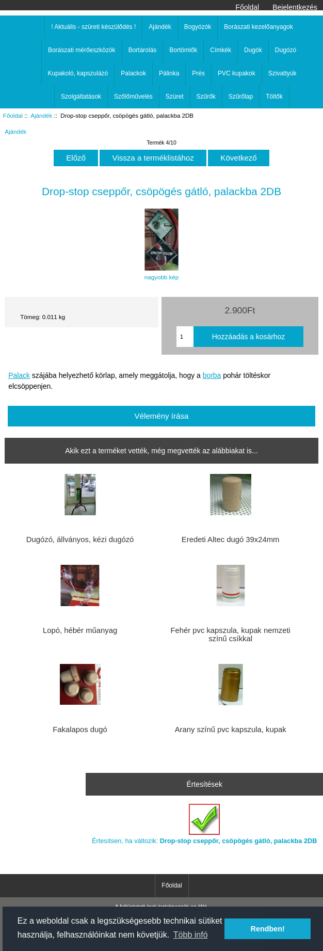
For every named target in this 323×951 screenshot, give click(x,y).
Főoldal (248, 7)
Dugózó (285, 50)
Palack (19, 375)
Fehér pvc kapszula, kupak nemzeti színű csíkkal (230, 634)
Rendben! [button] (268, 929)
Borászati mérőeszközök (82, 50)
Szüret (175, 96)
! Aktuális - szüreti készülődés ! (93, 26)
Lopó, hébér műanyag (80, 630)
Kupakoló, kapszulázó (78, 73)
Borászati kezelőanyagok (258, 26)
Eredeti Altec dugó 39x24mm (231, 539)
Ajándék (41, 115)
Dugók (253, 50)
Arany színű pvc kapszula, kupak (230, 729)
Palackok (133, 73)
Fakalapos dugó (80, 729)
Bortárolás (142, 50)
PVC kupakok (236, 73)
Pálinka (169, 73)
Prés (198, 73)
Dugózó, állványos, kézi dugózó (80, 539)
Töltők (274, 96)
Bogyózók (198, 26)
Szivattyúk (282, 73)
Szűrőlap (241, 96)
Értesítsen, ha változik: (204, 824)
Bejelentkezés (294, 7)
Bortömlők (183, 50)
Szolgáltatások (81, 96)
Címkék (220, 50)
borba (212, 375)
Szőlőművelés (133, 96)
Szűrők (206, 96)
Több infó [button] (190, 934)
